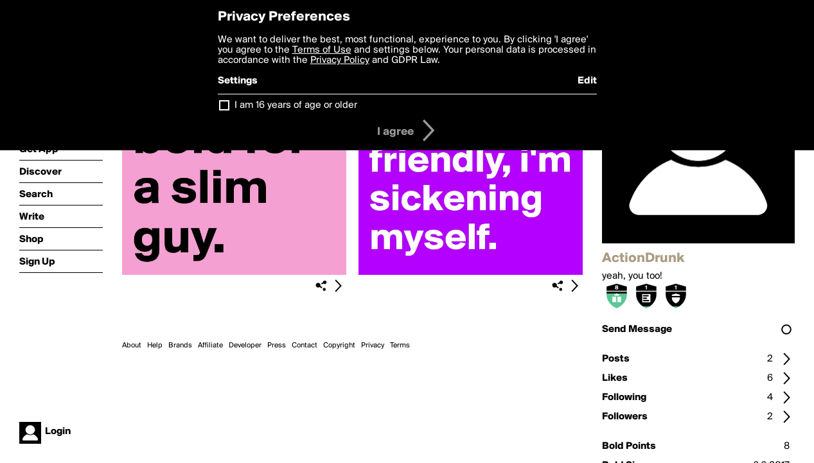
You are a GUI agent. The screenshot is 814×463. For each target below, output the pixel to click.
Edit (587, 81)
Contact (304, 345)
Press (276, 345)
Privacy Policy (339, 60)
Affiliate (210, 345)
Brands (180, 345)
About (131, 345)
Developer (245, 345)
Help (155, 345)
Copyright (339, 345)
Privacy (372, 345)
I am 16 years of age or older (295, 105)
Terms (400, 345)
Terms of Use (321, 50)
